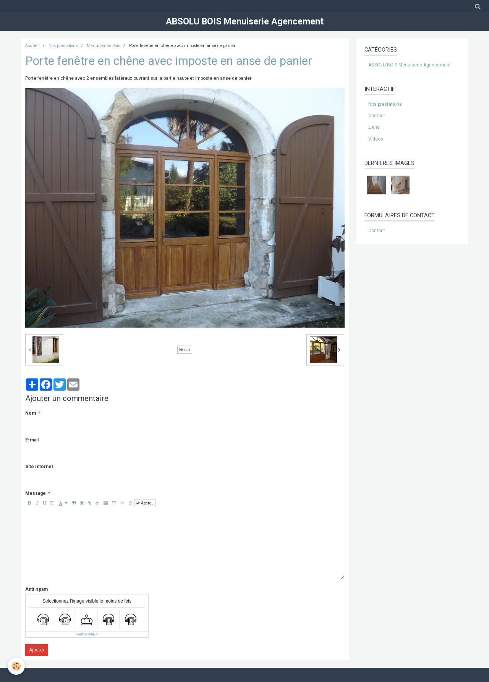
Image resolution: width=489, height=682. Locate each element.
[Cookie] (16, 666)
